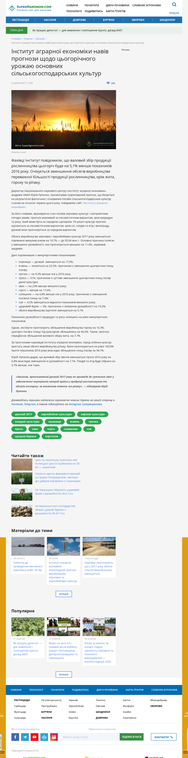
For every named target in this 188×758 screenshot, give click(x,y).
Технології (76, 11)
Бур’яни (108, 20)
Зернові (73, 678)
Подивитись (96, 11)
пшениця (54, 421)
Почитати (94, 5)
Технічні (100, 678)
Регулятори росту (51, 678)
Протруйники (49, 684)
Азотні (126, 678)
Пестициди (20, 20)
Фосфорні (128, 684)
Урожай (39, 38)
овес (35, 429)
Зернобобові (76, 684)
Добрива (79, 20)
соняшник (71, 429)
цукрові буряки (25, 436)
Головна (16, 38)
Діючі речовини (121, 5)
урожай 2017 (23, 414)
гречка (93, 421)
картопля (51, 436)
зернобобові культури (56, 414)
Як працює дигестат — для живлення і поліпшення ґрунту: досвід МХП (77, 30)
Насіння (50, 20)
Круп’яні (73, 696)
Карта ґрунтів (119, 11)
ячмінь (74, 421)
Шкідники (167, 20)
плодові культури (27, 421)
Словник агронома (150, 5)
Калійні (127, 690)
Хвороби (138, 20)
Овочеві (100, 684)
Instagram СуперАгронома (85, 404)
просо (19, 429)
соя (89, 429)
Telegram (29, 404)
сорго (51, 429)
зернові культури (93, 414)
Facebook (17, 404)
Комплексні (129, 696)
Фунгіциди (20, 690)
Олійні (72, 690)
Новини (74, 5)
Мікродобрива (158, 678)
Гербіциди (20, 684)
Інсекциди (20, 696)
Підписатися (131, 715)
